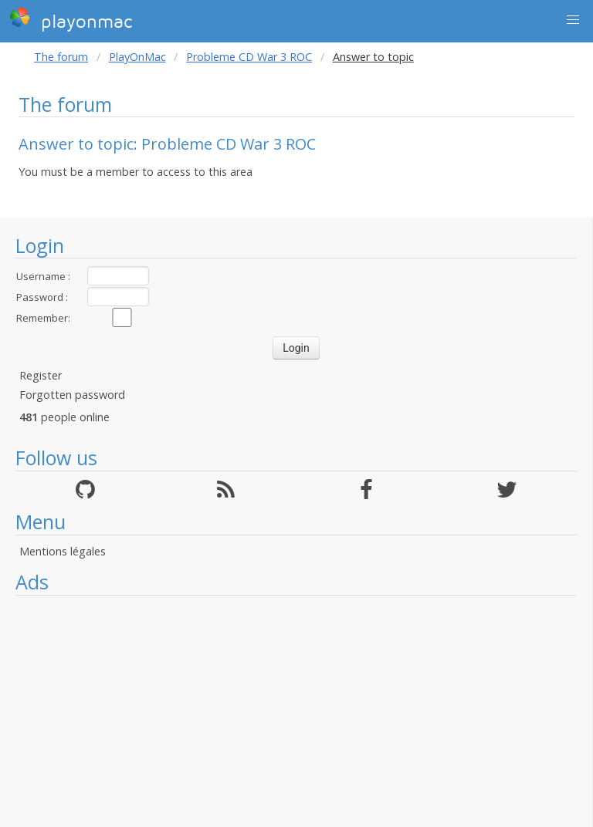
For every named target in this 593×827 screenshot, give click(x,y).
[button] (573, 20)
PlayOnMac (137, 56)
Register (40, 375)
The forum (61, 56)
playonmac (70, 19)
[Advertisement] (296, 711)
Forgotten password (72, 394)
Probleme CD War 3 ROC (249, 56)
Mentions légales (62, 551)
